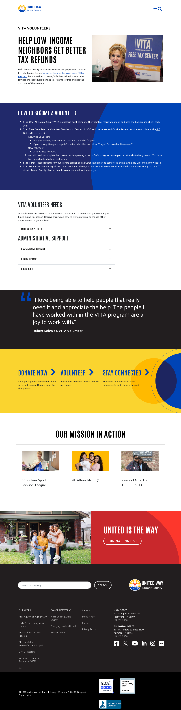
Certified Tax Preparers (31, 228)
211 (20, 667)
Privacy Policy (89, 629)
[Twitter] (125, 643)
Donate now (32, 372)
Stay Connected (122, 372)
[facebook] (116, 643)
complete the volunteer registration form (99, 122)
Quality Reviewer (29, 258)
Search (103, 585)
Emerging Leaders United (63, 626)
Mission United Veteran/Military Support (31, 643)
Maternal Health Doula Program (30, 634)
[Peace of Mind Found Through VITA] (140, 470)
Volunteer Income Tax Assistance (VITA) (30, 659)
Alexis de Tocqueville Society (61, 618)
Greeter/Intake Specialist (33, 249)
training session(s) (71, 162)
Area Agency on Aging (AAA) (33, 616)
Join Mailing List (122, 541)
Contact (86, 623)
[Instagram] (152, 643)
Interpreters (27, 268)
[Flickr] (161, 643)
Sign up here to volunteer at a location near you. (72, 170)
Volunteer (73, 372)
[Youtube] (135, 643)
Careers (86, 610)
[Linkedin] (144, 643)
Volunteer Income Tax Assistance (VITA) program (51, 74)
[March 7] (90, 470)
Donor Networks (61, 610)
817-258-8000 (121, 620)
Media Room (88, 616)
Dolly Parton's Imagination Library (32, 624)
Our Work (25, 610)
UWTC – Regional (27, 651)
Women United (58, 632)
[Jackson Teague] (41, 470)
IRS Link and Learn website (146, 162)
